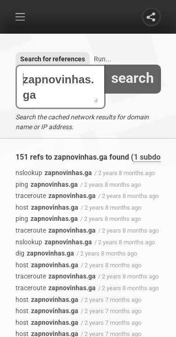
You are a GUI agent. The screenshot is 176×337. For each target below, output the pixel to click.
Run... (102, 59)
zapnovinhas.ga (60, 87)
